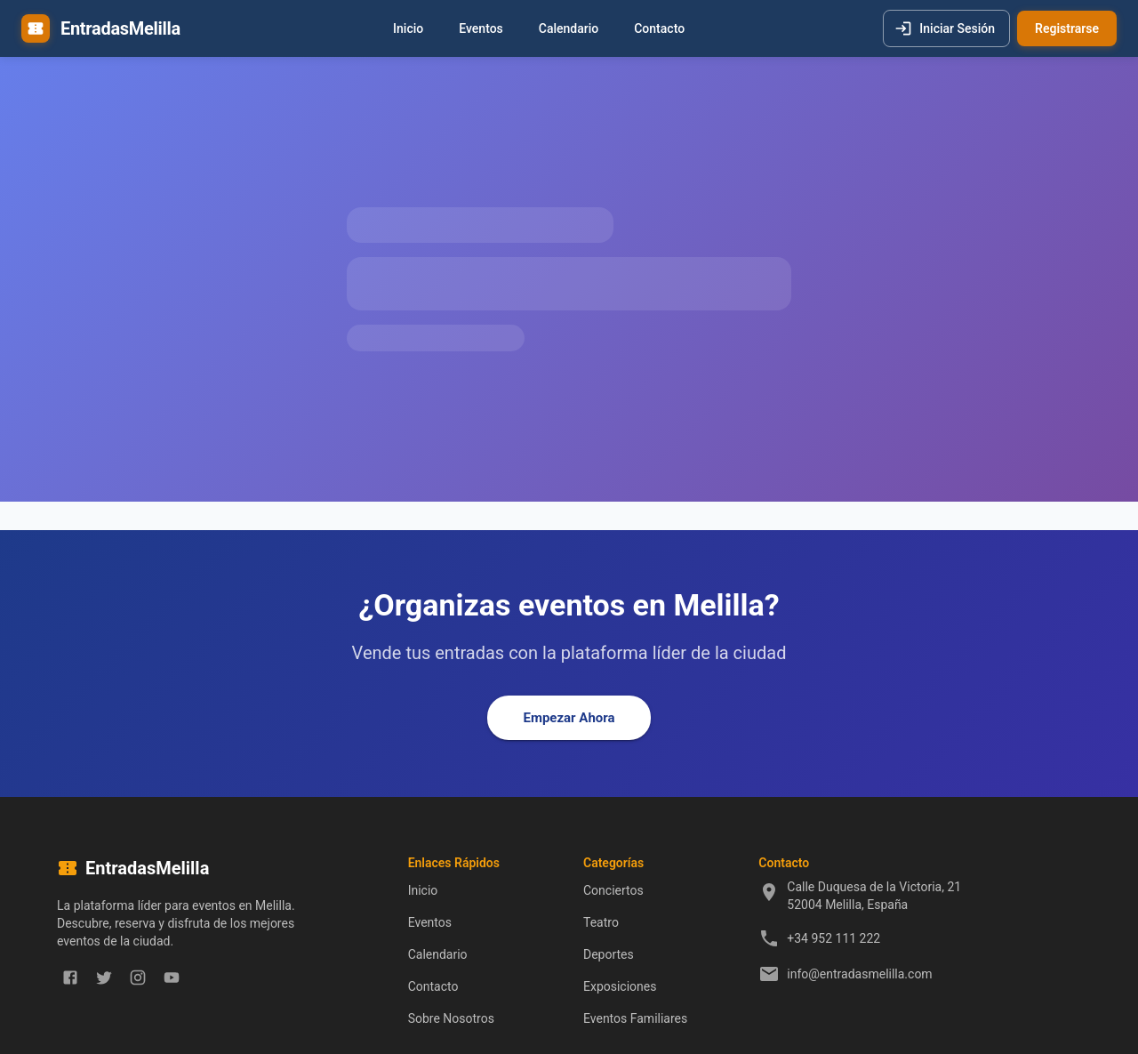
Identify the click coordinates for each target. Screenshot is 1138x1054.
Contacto (659, 29)
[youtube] (171, 977)
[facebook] (70, 977)
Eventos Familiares (635, 1018)
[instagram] (137, 977)
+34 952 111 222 (833, 938)
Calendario (569, 29)
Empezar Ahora (568, 718)
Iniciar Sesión (946, 29)
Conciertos (613, 890)
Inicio (408, 29)
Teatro (601, 922)
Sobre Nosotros (451, 1018)
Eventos (481, 29)
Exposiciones (619, 986)
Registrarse (1067, 29)
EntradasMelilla (120, 28)
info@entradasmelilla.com (859, 974)
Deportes (608, 954)
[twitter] (104, 977)
